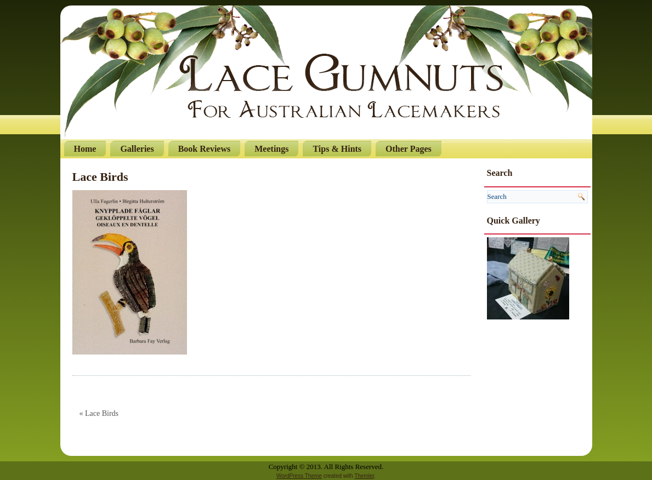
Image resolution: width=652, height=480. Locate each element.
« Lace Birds (99, 413)
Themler (364, 476)
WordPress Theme (299, 476)
